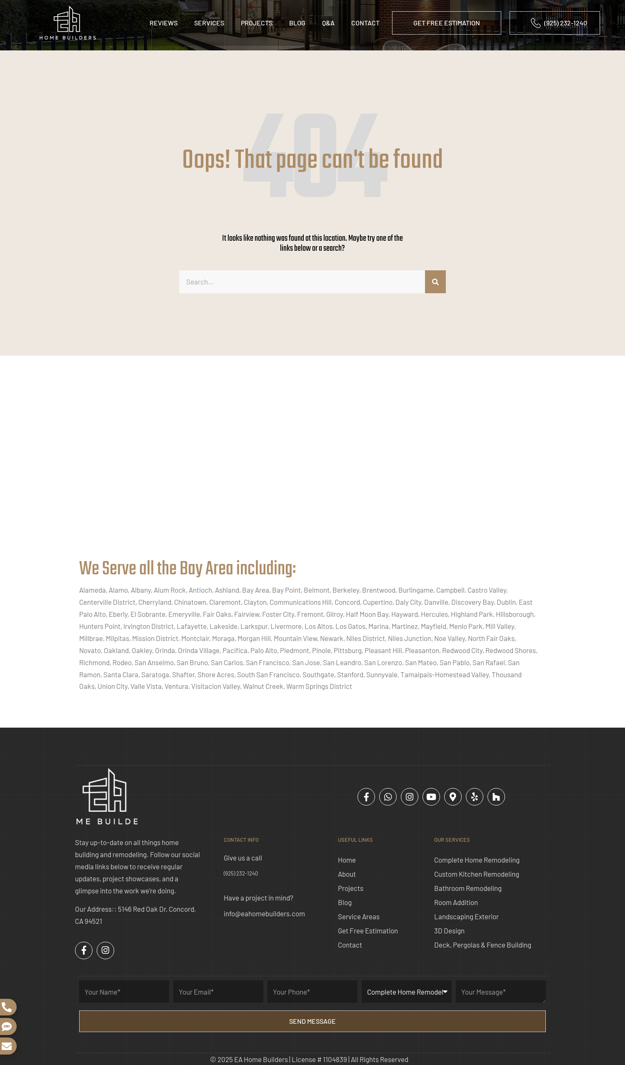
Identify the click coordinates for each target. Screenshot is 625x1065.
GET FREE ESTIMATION (446, 23)
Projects (256, 23)
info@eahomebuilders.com (264, 913)
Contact (365, 23)
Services (209, 23)
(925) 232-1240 (241, 873)
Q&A (328, 23)
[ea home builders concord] (312, 465)
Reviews (164, 23)
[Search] (435, 281)
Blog (297, 23)
